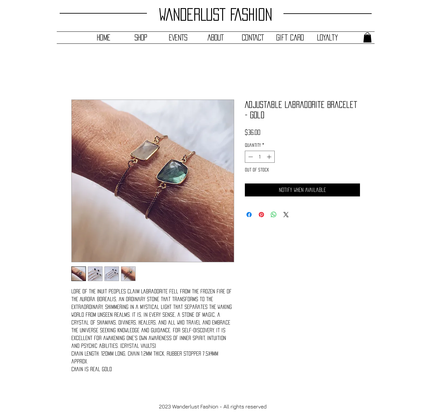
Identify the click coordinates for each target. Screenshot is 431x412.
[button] (367, 37)
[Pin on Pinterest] (261, 214)
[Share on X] (286, 214)
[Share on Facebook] (249, 214)
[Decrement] (250, 156)
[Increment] (270, 156)
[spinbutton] (260, 156)
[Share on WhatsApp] (274, 214)
